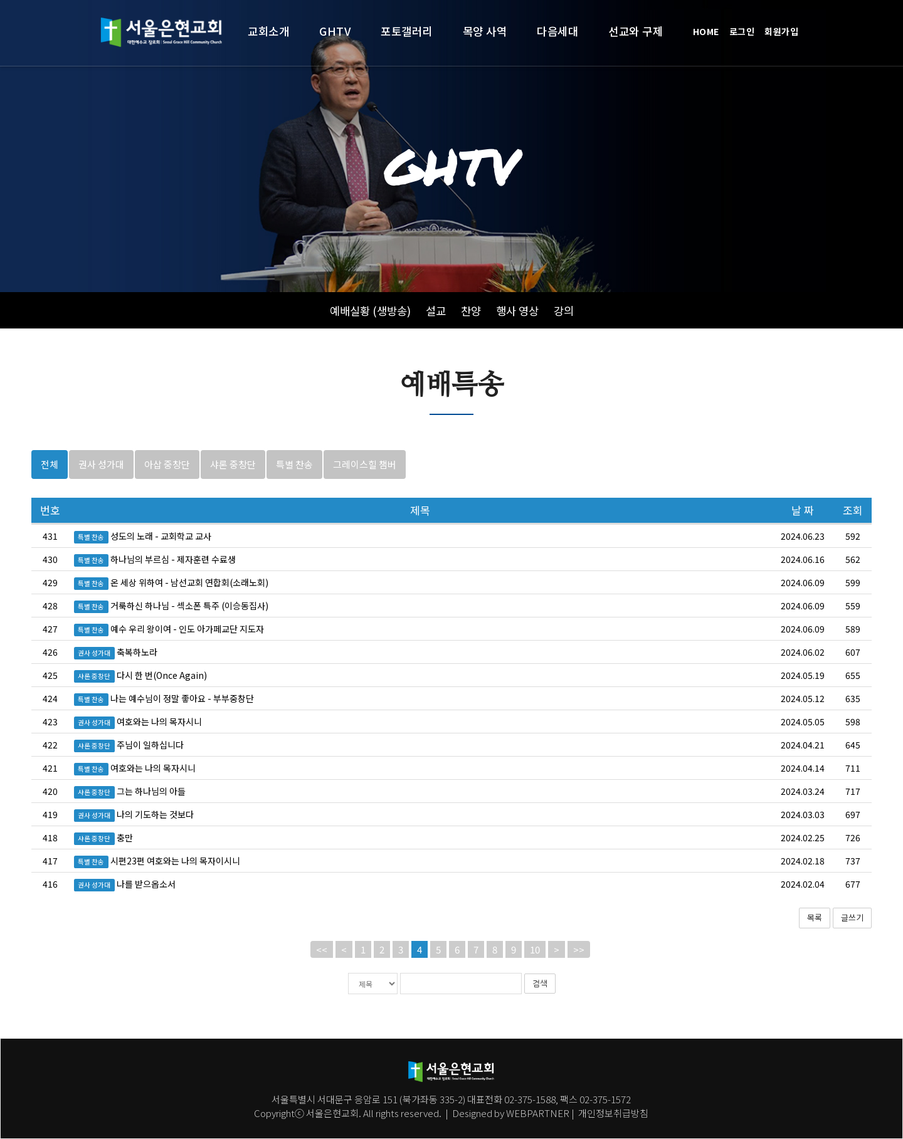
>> (578, 968)
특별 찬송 (294, 483)
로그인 (742, 31)
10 (535, 968)
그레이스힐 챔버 (364, 483)
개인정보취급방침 (612, 1113)
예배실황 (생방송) (370, 310)
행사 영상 (517, 310)
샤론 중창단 (233, 483)
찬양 (471, 310)
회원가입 (781, 31)
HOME (706, 31)
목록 (814, 937)
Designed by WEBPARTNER (510, 1113)
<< (321, 968)
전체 (49, 483)
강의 (564, 310)
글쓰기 (852, 937)
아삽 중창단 (167, 483)
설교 (436, 310)
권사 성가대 (101, 483)
